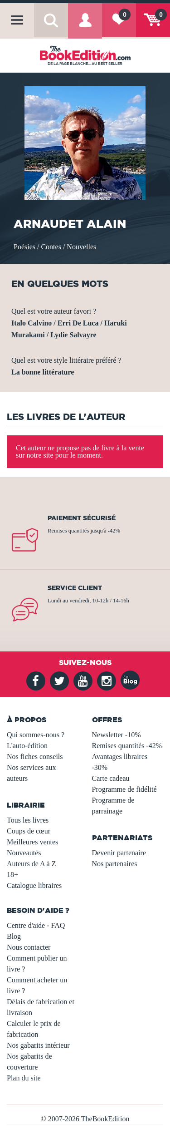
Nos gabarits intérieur (38, 1045)
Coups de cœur (28, 831)
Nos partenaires (114, 864)
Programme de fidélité (124, 789)
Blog (14, 936)
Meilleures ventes (32, 842)
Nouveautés (24, 853)
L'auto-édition (27, 745)
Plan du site (24, 1078)
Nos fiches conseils (35, 756)
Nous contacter (28, 947)
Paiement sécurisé (82, 518)
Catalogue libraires (34, 885)
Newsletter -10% (116, 735)
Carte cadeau (111, 778)
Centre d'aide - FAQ (36, 925)
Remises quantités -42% (127, 745)
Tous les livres (28, 820)
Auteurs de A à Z (31, 864)
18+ (12, 874)
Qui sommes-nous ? (35, 735)
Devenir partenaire (119, 853)
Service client (75, 588)
